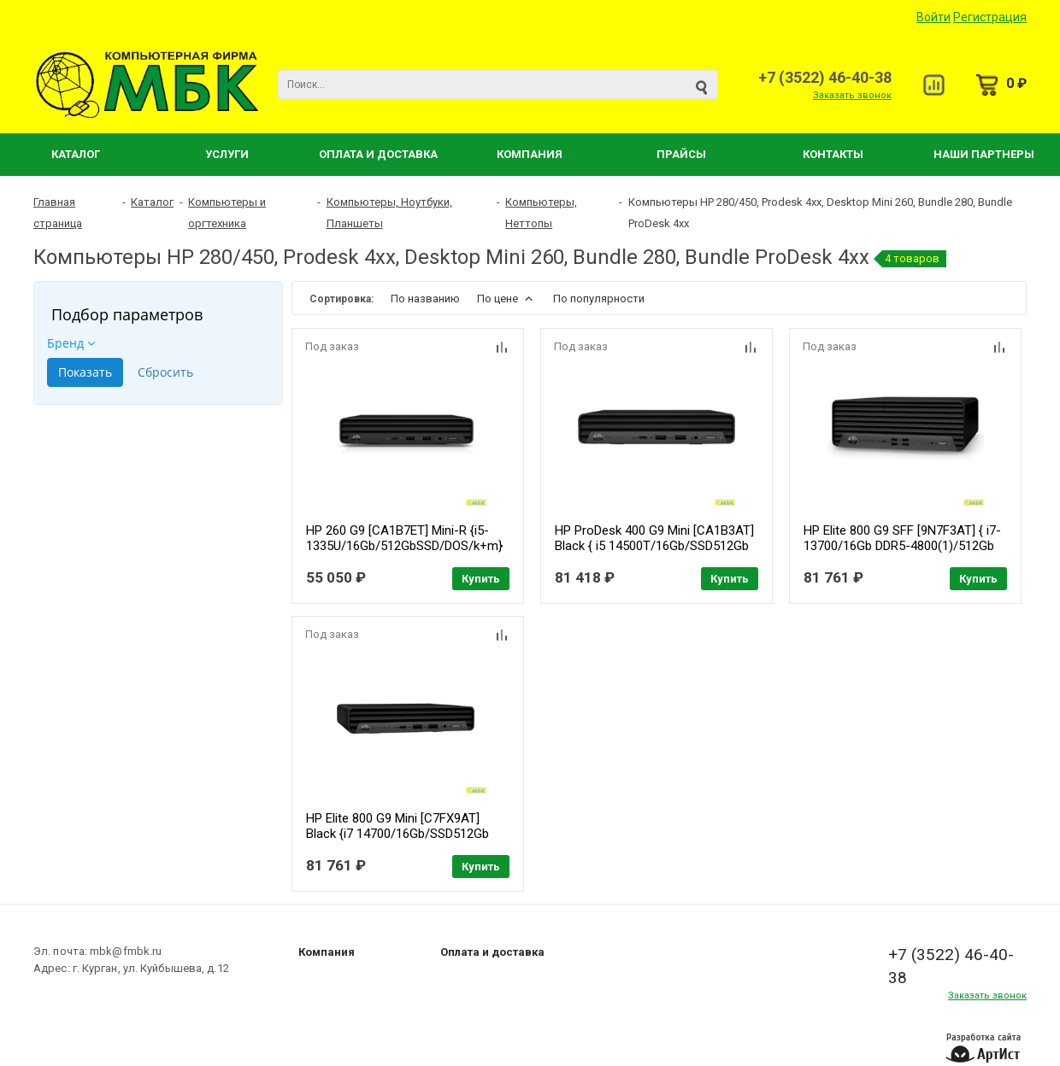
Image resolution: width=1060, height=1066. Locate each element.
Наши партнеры (983, 154)
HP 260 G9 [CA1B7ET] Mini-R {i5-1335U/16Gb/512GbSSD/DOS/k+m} (404, 538)
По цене (506, 298)
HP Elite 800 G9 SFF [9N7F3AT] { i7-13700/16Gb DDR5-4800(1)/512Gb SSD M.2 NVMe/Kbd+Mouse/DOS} (902, 546)
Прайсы (681, 154)
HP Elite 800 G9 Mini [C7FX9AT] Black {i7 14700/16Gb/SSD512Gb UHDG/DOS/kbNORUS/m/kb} (397, 834)
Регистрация (990, 17)
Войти (933, 17)
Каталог (75, 154)
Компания (529, 154)
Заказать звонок (852, 95)
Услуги (227, 154)
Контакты (833, 154)
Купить (481, 578)
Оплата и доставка (492, 952)
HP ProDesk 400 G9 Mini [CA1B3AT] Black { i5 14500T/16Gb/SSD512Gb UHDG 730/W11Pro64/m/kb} (654, 546)
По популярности (599, 298)
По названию (425, 298)
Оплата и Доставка (378, 154)
